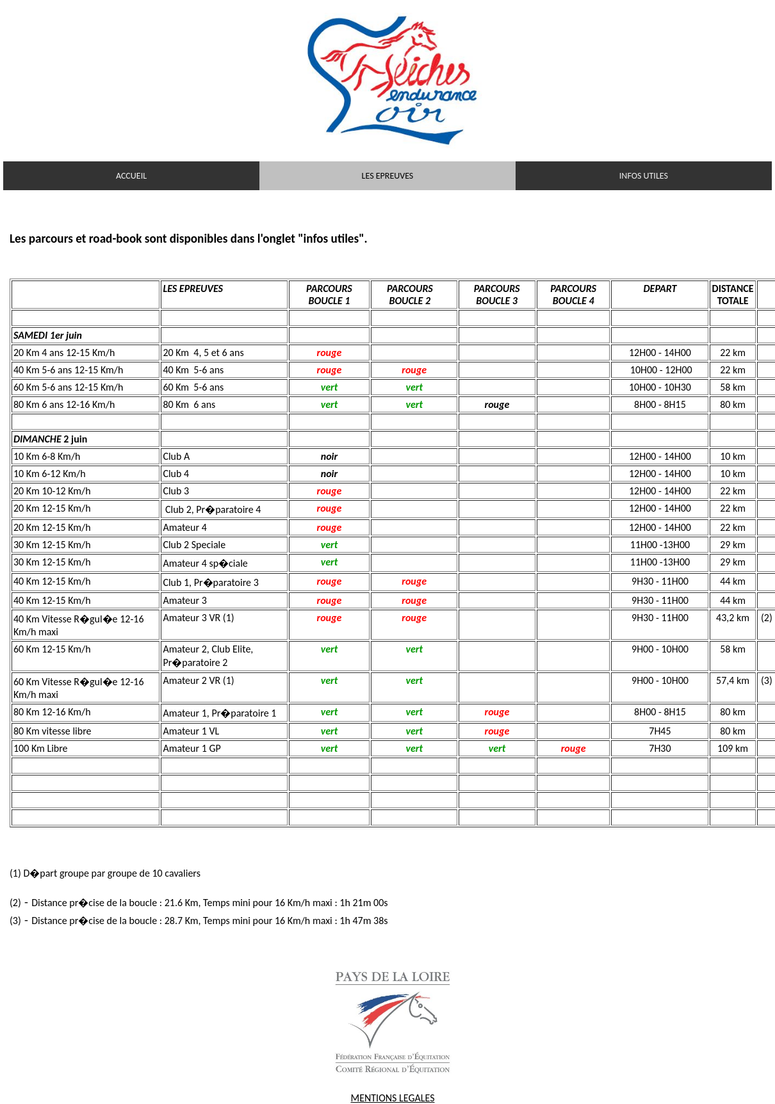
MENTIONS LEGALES (393, 1098)
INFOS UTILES (643, 175)
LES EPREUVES (388, 175)
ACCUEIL (131, 175)
